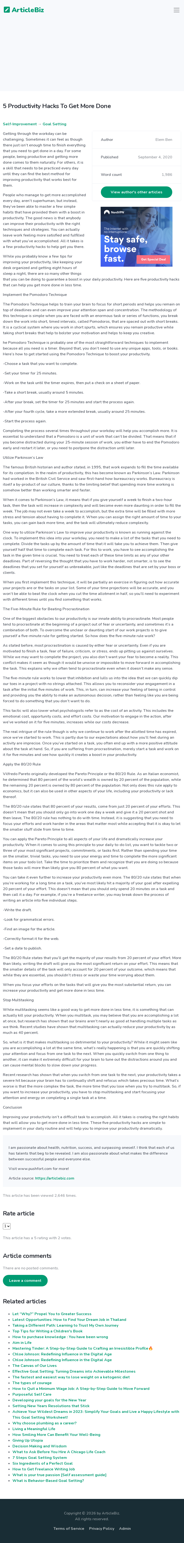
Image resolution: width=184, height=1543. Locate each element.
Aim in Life (22, 1342)
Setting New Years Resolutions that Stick (51, 1406)
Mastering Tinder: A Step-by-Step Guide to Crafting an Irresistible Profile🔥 (82, 1348)
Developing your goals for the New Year (49, 1400)
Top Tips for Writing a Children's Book (47, 1331)
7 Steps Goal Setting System (39, 1457)
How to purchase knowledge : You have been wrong (60, 1337)
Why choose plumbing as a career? (44, 1423)
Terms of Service (68, 1528)
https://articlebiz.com (54, 1178)
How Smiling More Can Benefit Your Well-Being (56, 1434)
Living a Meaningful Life (33, 1429)
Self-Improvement (20, 124)
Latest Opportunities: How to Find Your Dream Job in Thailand (69, 1319)
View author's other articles (136, 192)
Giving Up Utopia (27, 1440)
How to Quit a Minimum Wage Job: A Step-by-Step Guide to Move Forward (81, 1388)
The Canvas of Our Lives (34, 1365)
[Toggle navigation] (176, 10)
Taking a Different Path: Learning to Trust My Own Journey (65, 1325)
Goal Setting (54, 124)
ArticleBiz (21, 10)
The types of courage (32, 1383)
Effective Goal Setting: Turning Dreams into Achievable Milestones (74, 1371)
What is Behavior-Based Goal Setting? (48, 1480)
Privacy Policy (101, 1528)
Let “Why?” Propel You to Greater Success (52, 1314)
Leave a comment (25, 1280)
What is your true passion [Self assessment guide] (59, 1475)
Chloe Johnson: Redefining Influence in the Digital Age (62, 1354)
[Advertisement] (92, 57)
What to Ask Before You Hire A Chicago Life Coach (58, 1452)
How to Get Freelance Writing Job (43, 1469)
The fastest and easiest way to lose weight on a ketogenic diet (71, 1377)
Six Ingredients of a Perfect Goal (42, 1463)
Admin (125, 1528)
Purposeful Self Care (32, 1394)
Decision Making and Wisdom (39, 1446)
